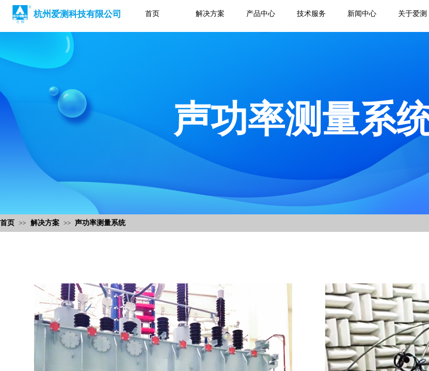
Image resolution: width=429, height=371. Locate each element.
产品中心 (260, 14)
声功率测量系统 (100, 223)
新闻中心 (361, 14)
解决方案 (210, 14)
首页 (152, 14)
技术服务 (311, 14)
